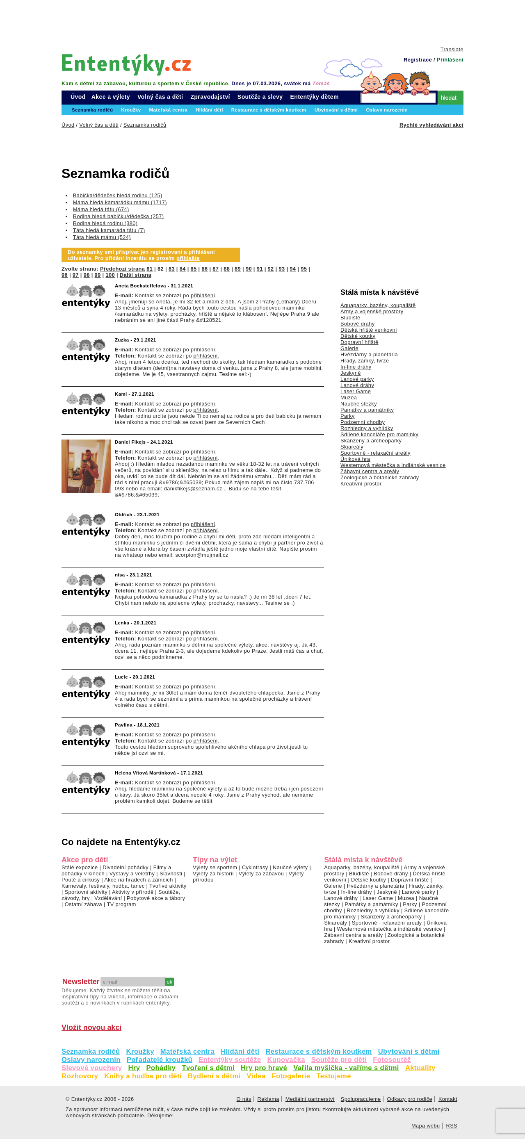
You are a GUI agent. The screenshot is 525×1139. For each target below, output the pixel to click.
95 (304, 269)
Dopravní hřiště (359, 342)
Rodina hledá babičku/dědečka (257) (118, 216)
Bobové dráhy (357, 324)
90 (249, 269)
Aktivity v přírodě (133, 892)
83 (172, 269)
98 (87, 275)
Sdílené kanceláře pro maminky (379, 434)
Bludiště (350, 317)
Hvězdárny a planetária (369, 354)
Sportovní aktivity (86, 892)
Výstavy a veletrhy (132, 873)
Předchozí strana (122, 269)
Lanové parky (357, 379)
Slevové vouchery (92, 1068)
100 (110, 275)
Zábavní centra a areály (369, 471)
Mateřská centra (187, 1051)
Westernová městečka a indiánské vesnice (393, 465)
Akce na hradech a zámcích (138, 880)
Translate (452, 49)
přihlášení (203, 295)
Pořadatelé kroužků (159, 1060)
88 (227, 269)
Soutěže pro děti (339, 1060)
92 (271, 269)
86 (204, 269)
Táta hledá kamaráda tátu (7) (109, 230)
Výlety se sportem (215, 867)
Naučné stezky (358, 404)
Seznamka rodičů (91, 1051)
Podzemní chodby (362, 422)
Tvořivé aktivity (168, 886)
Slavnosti (171, 873)
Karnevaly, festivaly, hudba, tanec (103, 886)
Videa (256, 1076)
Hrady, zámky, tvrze (364, 361)
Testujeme (333, 1076)
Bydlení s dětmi (214, 1076)
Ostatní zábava (83, 904)
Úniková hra (355, 459)
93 (281, 269)
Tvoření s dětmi (208, 1068)
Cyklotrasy (255, 867)
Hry (134, 1068)
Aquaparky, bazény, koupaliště (378, 305)
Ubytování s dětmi (409, 1051)
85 (194, 269)
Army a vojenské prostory (372, 311)
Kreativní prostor (360, 484)
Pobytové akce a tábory (156, 898)
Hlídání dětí (240, 1051)
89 (238, 269)
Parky (347, 416)
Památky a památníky (367, 410)
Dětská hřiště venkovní (368, 330)
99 (98, 275)
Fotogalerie (291, 1076)
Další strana (135, 275)
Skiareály (351, 447)
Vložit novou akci (91, 1027)
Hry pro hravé (264, 1068)
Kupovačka (286, 1060)
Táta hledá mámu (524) (102, 237)
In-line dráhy (355, 367)
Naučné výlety (290, 867)
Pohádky (161, 1068)
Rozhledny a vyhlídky (366, 428)
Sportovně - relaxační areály (375, 453)
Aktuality (420, 1068)
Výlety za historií (213, 873)
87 (215, 269)
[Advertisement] (262, 22)
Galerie (349, 348)
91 (260, 269)
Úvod (78, 96)
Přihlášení (450, 60)
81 (149, 269)
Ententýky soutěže (230, 1060)
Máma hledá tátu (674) (101, 209)
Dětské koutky (357, 336)
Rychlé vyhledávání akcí (431, 125)
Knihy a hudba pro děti (143, 1076)
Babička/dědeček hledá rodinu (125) (117, 195)
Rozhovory (80, 1076)
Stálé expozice (80, 867)
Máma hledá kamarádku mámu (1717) (120, 202)
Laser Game (355, 391)
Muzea (348, 397)
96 (65, 275)
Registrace (418, 60)
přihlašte (188, 258)
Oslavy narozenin (91, 1060)
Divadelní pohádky (125, 867)
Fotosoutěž (392, 1060)
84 (183, 269)
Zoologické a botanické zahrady (379, 477)
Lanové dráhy (357, 385)
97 (76, 275)
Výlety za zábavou (261, 873)
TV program (121, 904)
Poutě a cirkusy (81, 880)
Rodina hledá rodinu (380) (105, 223)
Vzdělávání (108, 898)
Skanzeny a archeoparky (371, 440)
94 (293, 269)
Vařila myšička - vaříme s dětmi (346, 1068)
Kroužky (140, 1051)
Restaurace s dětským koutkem (318, 1051)
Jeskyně (350, 373)
